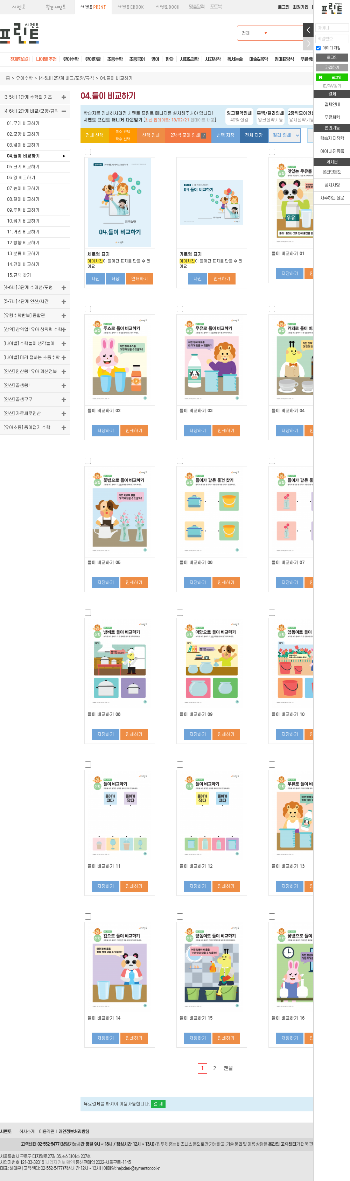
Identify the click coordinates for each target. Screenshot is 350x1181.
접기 (308, 43)
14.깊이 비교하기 (23, 264)
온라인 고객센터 (282, 1144)
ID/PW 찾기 (332, 86)
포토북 (216, 7)
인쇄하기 (139, 278)
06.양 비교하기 (21, 177)
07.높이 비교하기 (23, 188)
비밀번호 (325, 38)
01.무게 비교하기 (23, 123)
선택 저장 (225, 135)
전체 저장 (254, 135)
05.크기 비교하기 (23, 166)
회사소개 (27, 1131)
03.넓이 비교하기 (23, 145)
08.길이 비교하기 (23, 199)
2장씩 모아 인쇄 (188, 136)
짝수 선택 (123, 139)
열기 (308, 30)
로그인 (283, 7)
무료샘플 (308, 59)
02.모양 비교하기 (23, 134)
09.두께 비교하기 (23, 210)
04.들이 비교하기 (23, 156)
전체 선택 (95, 135)
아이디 (323, 27)
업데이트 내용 (202, 120)
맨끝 (228, 1068)
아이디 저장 (328, 47)
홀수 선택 (123, 131)
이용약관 (46, 1131)
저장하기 (289, 273)
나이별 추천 (46, 59)
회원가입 (300, 7)
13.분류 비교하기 (23, 253)
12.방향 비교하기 (23, 242)
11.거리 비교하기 (23, 231)
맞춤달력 (196, 7)
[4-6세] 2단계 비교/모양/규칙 (66, 78)
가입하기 (332, 67)
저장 (115, 278)
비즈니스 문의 (189, 1144)
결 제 (158, 1103)
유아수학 (24, 78)
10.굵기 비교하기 (23, 221)
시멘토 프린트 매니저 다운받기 (113, 119)
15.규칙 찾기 (19, 275)
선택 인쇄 (151, 135)
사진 (95, 278)
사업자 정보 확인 (60, 1162)
